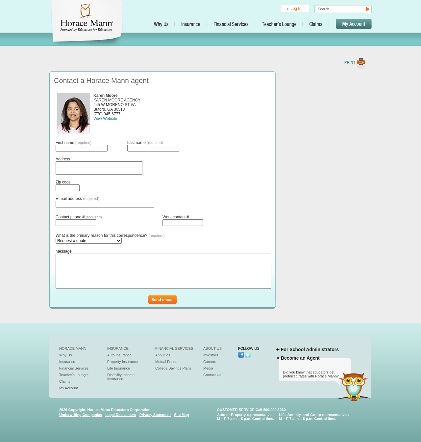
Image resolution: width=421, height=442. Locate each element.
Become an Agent (300, 358)
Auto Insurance (119, 355)
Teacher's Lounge (73, 375)
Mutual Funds (166, 362)
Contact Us (212, 375)
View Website (105, 118)
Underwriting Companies (80, 415)
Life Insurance (118, 368)
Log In (295, 8)
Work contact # (175, 217)
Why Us (65, 355)
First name (73, 142)
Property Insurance (122, 362)
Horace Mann (73, 348)
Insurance (67, 362)
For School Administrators (310, 349)
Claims (64, 381)
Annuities (162, 355)
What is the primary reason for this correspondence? (110, 235)
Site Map (181, 415)
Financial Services (73, 368)
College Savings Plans (173, 368)
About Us (212, 348)
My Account (68, 388)
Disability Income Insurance (121, 377)
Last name (145, 142)
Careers (209, 362)
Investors (210, 355)
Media (208, 368)
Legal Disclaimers (120, 415)
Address (63, 159)
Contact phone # (79, 217)
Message (64, 251)
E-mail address (77, 198)
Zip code (63, 182)
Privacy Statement (155, 415)
